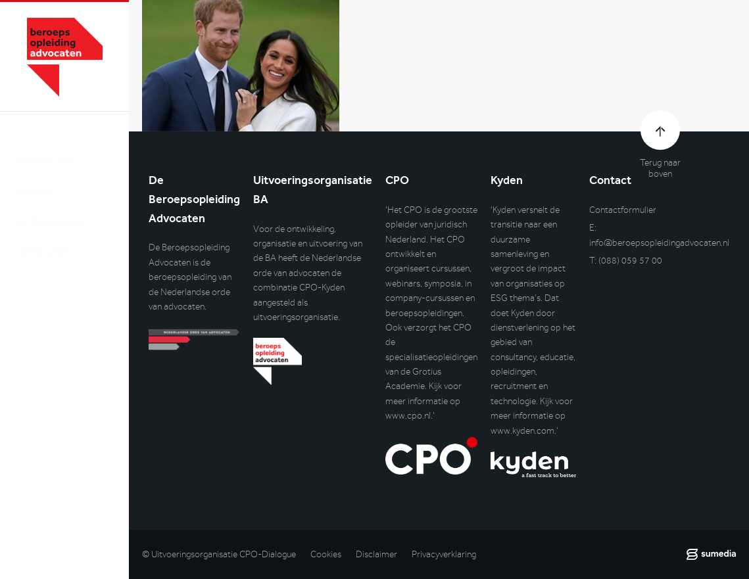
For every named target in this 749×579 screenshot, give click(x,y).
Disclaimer (376, 554)
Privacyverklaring (444, 554)
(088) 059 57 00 (630, 260)
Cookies (325, 554)
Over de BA (43, 147)
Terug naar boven (660, 168)
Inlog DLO (71, 346)
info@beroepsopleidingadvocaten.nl (659, 242)
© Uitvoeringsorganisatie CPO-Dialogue (219, 554)
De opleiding (49, 208)
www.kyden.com (522, 430)
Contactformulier (622, 210)
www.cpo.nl (408, 415)
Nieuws (33, 178)
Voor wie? (41, 239)
